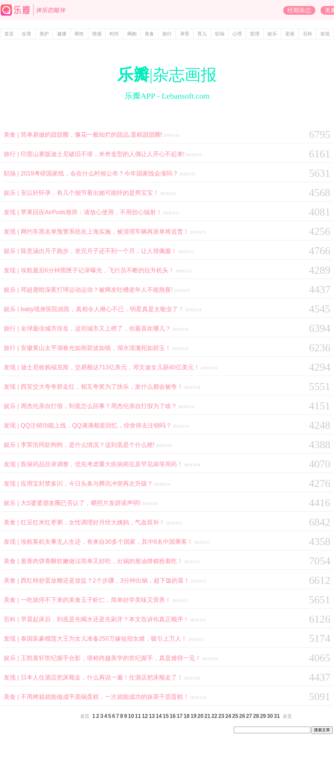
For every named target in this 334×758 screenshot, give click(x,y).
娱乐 (272, 33)
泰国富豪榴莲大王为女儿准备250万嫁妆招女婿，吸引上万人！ (104, 638)
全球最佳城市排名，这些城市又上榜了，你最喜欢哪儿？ (96, 328)
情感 (97, 33)
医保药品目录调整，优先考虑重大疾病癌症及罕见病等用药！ (102, 464)
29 (263, 716)
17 (180, 716)
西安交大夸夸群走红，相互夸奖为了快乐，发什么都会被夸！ (102, 386)
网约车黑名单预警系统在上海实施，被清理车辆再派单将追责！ (105, 231)
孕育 (184, 33)
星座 (290, 33)
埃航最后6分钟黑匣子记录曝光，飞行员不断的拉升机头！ (97, 270)
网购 (132, 33)
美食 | (12, 134)
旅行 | (12, 154)
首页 (9, 33)
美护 (44, 33)
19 (193, 716)
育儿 (202, 33)
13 (152, 716)
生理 (26, 33)
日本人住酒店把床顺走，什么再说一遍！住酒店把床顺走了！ (102, 677)
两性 (79, 33)
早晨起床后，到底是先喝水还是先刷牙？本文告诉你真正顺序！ (105, 619)
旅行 (167, 33)
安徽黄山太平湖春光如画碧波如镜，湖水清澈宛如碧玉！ (96, 348)
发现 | (12, 212)
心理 (237, 33)
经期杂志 (299, 10)
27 (249, 716)
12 (145, 716)
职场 (219, 33)
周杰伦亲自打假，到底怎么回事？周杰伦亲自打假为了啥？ (99, 406)
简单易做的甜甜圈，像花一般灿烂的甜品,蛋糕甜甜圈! (91, 134)
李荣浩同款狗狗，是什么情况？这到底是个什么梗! (88, 444)
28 (256, 716)
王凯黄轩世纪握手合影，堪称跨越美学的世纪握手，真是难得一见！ (111, 658)
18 (187, 716)
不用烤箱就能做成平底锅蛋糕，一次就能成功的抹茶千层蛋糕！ (105, 696)
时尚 (114, 33)
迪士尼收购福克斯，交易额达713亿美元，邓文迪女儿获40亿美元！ (110, 367)
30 (270, 716)
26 (242, 716)
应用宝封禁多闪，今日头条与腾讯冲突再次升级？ (87, 483)
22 (214, 716)
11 (138, 716)
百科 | (12, 619)
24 (228, 716)
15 (166, 716)
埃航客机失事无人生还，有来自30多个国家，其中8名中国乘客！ (107, 541)
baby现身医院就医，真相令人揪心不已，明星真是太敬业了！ (102, 309)
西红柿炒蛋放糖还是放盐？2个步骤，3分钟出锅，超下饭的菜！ (105, 580)
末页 (287, 716)
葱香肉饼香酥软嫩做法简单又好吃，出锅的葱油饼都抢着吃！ (102, 561)
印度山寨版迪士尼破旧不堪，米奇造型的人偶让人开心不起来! (103, 154)
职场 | (12, 173)
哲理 (255, 33)
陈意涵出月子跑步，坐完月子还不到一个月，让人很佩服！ (99, 251)
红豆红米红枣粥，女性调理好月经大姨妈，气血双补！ (93, 522)
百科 (307, 33)
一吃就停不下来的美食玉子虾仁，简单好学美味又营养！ (96, 600)
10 (131, 716)
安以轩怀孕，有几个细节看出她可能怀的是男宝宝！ (90, 193)
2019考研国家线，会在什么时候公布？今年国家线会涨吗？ (99, 173)
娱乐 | (12, 193)
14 (159, 716)
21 (207, 716)
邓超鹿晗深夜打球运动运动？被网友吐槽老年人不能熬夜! (97, 289)
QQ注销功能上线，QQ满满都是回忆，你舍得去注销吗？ (96, 425)
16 (173, 716)
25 (235, 716)
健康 (61, 33)
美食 (149, 33)
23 (221, 716)
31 (277, 716)
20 (200, 716)
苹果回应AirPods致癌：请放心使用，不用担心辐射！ (91, 212)
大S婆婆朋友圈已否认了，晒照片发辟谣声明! (81, 503)
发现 (325, 33)
